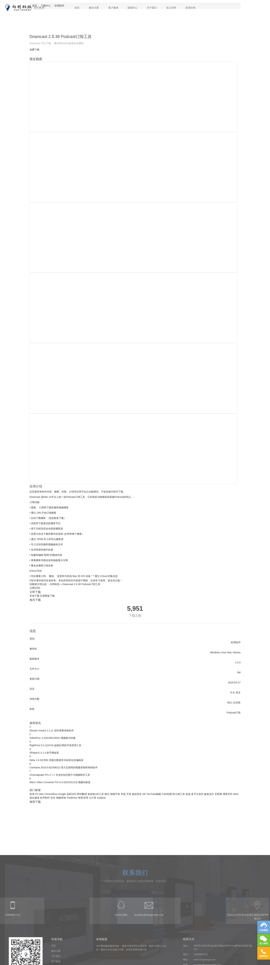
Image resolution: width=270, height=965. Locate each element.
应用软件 (236, 642)
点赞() (35, 587)
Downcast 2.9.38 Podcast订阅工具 (81, 584)
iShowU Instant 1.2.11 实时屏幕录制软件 (52, 730)
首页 (77, 7)
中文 (232, 692)
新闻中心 (132, 7)
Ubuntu (236, 652)
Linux (224, 652)
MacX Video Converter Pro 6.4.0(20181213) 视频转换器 (60, 782)
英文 (238, 692)
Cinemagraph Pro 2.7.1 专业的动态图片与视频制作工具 (60, 774)
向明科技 (55, 584)
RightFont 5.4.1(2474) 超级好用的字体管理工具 (55, 745)
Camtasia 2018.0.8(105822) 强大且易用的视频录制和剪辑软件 (64, 767)
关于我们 (152, 7)
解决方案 (94, 7)
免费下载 (34, 49)
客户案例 (113, 7)
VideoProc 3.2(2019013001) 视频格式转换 (53, 738)
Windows (215, 652)
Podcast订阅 (234, 712)
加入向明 (171, 7)
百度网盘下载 (47, 595)
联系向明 (190, 7)
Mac (229, 652)
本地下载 (34, 595)
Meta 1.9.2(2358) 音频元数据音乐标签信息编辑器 (57, 760)
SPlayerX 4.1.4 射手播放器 (44, 752)
